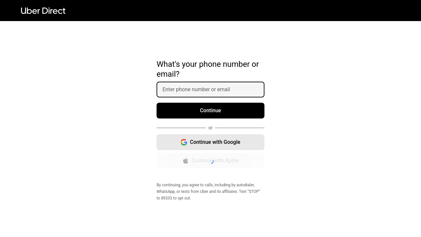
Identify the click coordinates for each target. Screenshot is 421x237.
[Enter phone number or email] (213, 89)
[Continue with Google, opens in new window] (210, 142)
